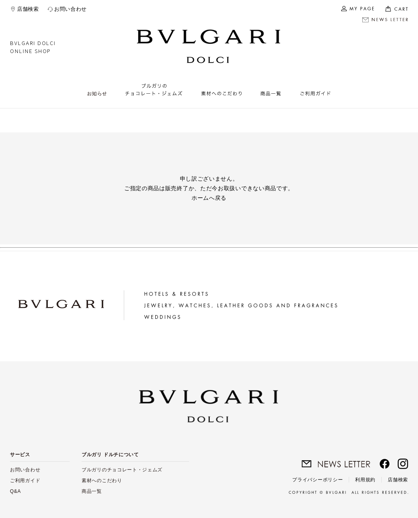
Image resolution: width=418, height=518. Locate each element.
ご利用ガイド (25, 480)
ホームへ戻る (209, 198)
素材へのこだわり (102, 480)
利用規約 (365, 480)
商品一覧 (92, 491)
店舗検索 (28, 9)
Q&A (15, 491)
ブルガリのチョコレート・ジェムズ (122, 470)
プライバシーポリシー (317, 480)
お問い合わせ (70, 9)
